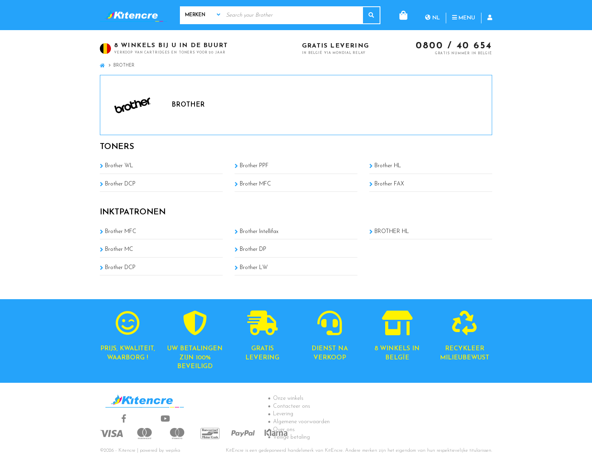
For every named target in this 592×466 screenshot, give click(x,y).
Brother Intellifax (259, 232)
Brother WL (119, 166)
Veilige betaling (291, 437)
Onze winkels (288, 398)
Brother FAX (389, 184)
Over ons (284, 430)
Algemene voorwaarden (301, 422)
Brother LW (254, 268)
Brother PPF (254, 166)
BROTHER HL (391, 232)
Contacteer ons (291, 406)
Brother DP (253, 249)
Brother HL (387, 166)
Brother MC (119, 249)
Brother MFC (255, 184)
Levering (283, 414)
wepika (173, 450)
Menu (431, 15)
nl (400, 15)
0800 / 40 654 (454, 46)
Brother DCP (120, 184)
